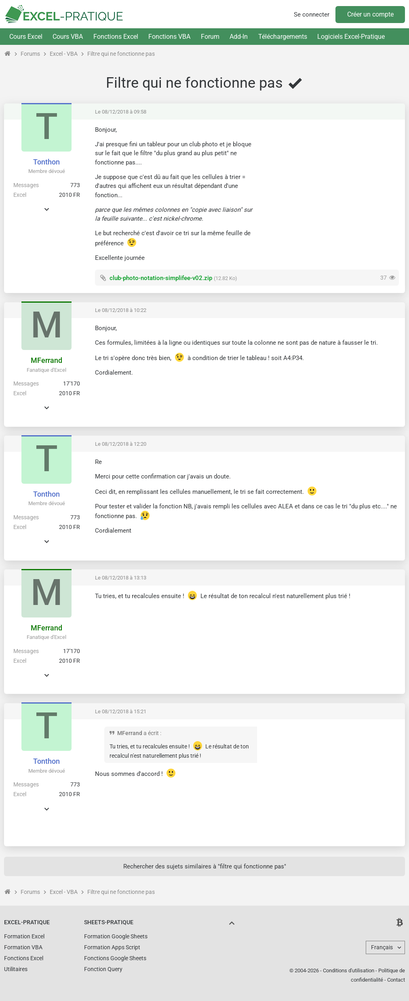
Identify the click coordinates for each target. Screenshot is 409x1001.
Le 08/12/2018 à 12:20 (120, 444)
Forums (30, 54)
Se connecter (311, 14)
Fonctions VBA (169, 36)
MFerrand (46, 360)
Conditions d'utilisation (348, 970)
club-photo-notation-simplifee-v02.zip (161, 278)
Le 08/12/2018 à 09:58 (120, 112)
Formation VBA (23, 947)
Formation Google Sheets (116, 936)
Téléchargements (282, 36)
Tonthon (46, 162)
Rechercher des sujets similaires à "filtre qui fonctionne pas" (204, 866)
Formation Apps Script (112, 947)
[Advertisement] (331, 182)
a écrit (151, 733)
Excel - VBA (64, 54)
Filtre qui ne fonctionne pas (121, 54)
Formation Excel (24, 936)
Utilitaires (15, 969)
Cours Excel (25, 36)
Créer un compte (370, 14)
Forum (210, 36)
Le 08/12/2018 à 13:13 (120, 578)
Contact (396, 980)
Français (382, 947)
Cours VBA (68, 36)
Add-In (239, 36)
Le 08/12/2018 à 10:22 (120, 310)
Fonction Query (103, 969)
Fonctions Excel (115, 36)
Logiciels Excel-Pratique (351, 36)
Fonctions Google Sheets (115, 958)
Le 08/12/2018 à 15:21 (120, 711)
